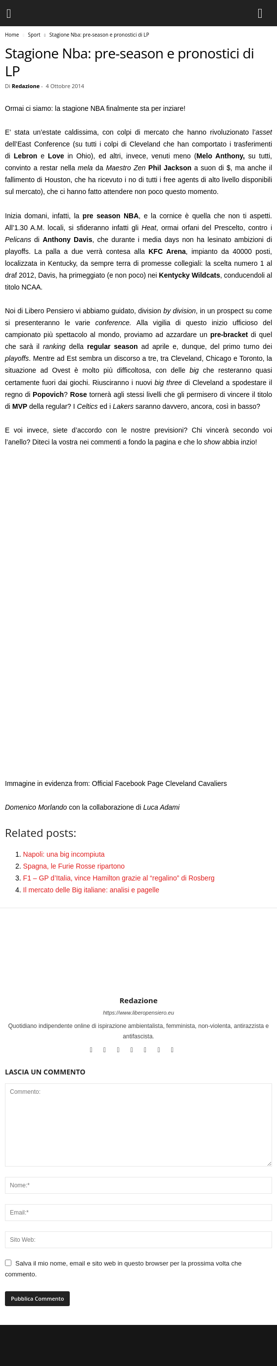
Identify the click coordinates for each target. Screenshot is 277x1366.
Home (12, 34)
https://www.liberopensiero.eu (138, 1013)
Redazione (26, 86)
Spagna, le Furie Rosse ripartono (74, 866)
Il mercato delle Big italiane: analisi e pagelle (91, 890)
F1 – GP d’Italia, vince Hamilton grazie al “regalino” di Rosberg (119, 878)
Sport (34, 34)
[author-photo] (138, 967)
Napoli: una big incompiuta (64, 854)
